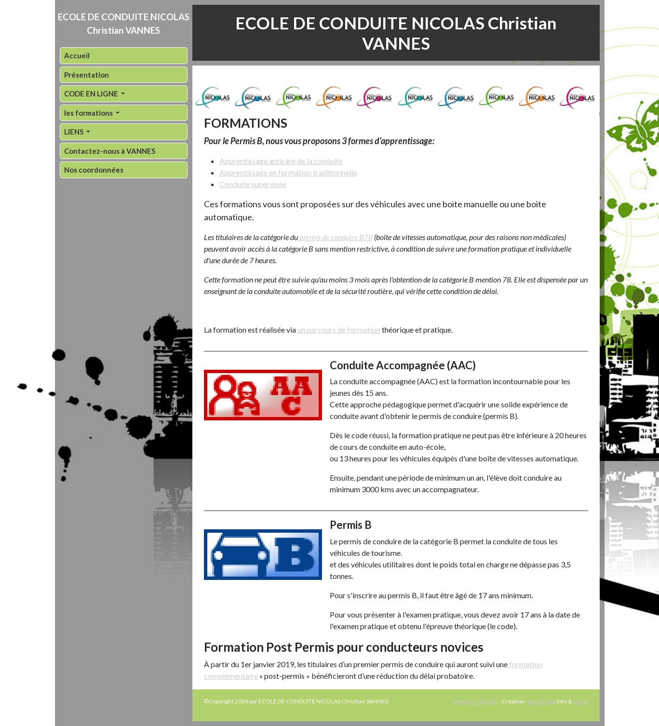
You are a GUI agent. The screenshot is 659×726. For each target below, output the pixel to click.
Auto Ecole (542, 701)
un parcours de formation (338, 329)
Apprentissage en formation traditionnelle (288, 172)
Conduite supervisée (252, 183)
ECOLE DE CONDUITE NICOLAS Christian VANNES (123, 23)
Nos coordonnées (93, 169)
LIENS (74, 131)
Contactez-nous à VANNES (109, 151)
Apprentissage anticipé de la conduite (281, 160)
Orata (580, 701)
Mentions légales (476, 701)
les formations (89, 112)
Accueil (77, 55)
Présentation (86, 74)
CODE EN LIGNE (92, 93)
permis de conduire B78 (335, 237)
